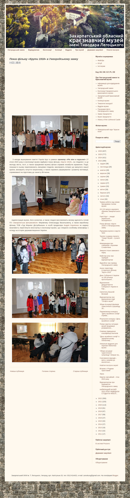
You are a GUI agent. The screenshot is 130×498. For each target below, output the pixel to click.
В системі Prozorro (103, 444)
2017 (100, 414)
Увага (102, 374)
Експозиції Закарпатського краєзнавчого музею (108, 92)
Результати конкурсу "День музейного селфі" (110, 320)
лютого (103, 196)
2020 (100, 405)
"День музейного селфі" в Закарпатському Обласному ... (109, 338)
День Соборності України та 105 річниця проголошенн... (109, 277)
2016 (100, 418)
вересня (103, 173)
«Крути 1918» (66, 162)
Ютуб (100, 63)
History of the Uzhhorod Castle (109, 120)
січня (102, 199)
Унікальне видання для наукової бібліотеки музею (109, 346)
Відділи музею (103, 106)
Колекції (58, 50)
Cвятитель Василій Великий (107, 293)
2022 (100, 398)
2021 (100, 402)
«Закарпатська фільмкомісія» (25, 223)
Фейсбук (101, 60)
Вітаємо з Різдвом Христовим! (107, 370)
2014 (100, 424)
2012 (100, 431)
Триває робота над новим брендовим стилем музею (109, 204)
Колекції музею (103, 101)
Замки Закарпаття (105, 114)
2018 (100, 411)
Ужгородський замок (16, 50)
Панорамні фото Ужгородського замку (106, 110)
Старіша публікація (80, 371)
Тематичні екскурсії (105, 103)
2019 (100, 408)
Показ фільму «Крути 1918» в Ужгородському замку (110, 226)
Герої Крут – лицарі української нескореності (107, 218)
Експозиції (47, 50)
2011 (100, 434)
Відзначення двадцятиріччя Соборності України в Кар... (109, 286)
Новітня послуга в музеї (109, 365)
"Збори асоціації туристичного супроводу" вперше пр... (110, 353)
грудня (103, 164)
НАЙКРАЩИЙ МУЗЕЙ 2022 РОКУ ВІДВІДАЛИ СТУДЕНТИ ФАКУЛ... (109, 391)
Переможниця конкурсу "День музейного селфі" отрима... (110, 314)
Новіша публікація (17, 371)
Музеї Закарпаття (104, 117)
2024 (100, 158)
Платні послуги (113, 50)
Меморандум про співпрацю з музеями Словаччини (109, 245)
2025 (100, 154)
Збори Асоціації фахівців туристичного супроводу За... (110, 306)
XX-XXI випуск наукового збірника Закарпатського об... (110, 211)
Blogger (115, 475)
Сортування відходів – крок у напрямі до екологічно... (108, 360)
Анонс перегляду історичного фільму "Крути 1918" (108, 270)
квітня (102, 189)
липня (102, 180)
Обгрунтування (101, 462)
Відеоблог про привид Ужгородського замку (109, 264)
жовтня (103, 170)
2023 (100, 161)
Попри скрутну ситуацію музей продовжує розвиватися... (109, 326)
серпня (103, 177)
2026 (100, 151)
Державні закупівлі (95, 50)
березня (103, 193)
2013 (100, 428)
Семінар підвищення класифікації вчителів (109, 332)
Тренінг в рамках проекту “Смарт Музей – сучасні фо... (110, 238)
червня (103, 183)
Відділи (68, 50)
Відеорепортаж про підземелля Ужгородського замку (109, 384)
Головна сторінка (48, 371)
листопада (104, 167)
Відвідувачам (33, 50)
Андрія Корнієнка (71, 225)
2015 (100, 421)
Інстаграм (101, 66)
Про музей (79, 50)
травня (103, 186)
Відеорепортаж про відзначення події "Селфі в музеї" (107, 299)
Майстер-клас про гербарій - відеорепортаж (107, 258)
